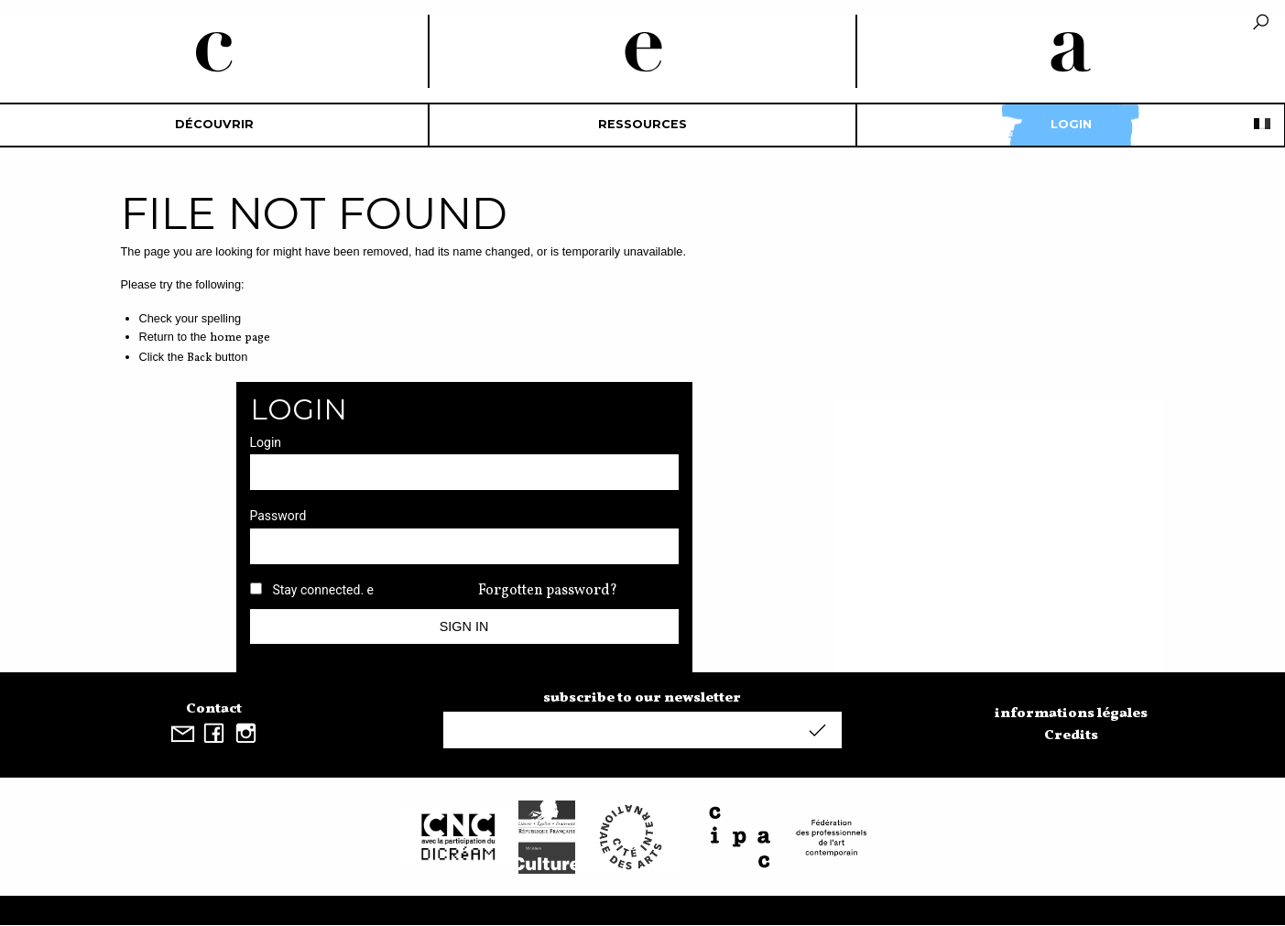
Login (1071, 124)
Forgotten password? (547, 591)
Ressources (642, 124)
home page (240, 338)
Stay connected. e (323, 590)
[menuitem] (214, 125)
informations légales (1071, 713)
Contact (214, 709)
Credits (1071, 735)
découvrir (214, 124)
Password (278, 515)
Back (199, 358)
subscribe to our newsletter (642, 698)
